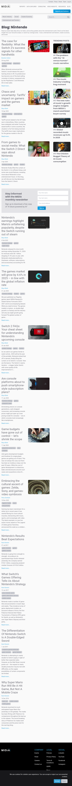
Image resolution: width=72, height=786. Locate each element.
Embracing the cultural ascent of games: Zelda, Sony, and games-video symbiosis (12, 488)
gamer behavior (17, 653)
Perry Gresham (6, 499)
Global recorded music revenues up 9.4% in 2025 (61, 135)
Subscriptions (18, 115)
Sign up (41, 209)
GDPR (48, 766)
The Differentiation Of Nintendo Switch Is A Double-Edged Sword (14, 637)
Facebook (61, 760)
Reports (22, 6)
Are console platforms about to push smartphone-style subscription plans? (13, 386)
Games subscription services (10, 597)
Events (36, 753)
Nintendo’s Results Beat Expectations (13, 538)
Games (4, 117)
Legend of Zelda (6, 504)
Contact (51, 1)
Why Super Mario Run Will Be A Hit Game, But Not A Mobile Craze (12, 688)
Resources (62, 6)
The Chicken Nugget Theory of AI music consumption (61, 159)
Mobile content (6, 599)
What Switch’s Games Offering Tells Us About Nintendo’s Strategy (14, 580)
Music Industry (8, 17)
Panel (60, 1)
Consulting (42, 6)
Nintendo (4, 452)
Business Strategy (7, 115)
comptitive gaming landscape (10, 650)
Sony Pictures (6, 507)
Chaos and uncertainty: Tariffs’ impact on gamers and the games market (14, 99)
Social (19, 17)
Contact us (38, 764)
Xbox (19, 449)
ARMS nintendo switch (8, 594)
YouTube (61, 757)
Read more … (6, 87)
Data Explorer (31, 6)
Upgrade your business (62, 11)
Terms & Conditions (50, 762)
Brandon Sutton (6, 59)
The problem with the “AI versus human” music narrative (61, 60)
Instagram (61, 764)
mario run (5, 702)
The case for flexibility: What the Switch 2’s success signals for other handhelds (13, 49)
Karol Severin (5, 544)
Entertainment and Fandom (13, 21)
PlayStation (17, 64)
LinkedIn (61, 753)
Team (64, 1)
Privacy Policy (51, 757)
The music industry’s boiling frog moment (61, 83)
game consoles (6, 549)
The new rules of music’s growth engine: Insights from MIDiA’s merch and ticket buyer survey (61, 108)
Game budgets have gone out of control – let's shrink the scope (12, 435)
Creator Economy (30, 17)
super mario (5, 247)
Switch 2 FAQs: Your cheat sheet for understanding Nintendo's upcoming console (13, 334)
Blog (68, 6)
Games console (6, 552)
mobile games (6, 705)
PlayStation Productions (8, 449)
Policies (49, 753)
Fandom (22, 165)
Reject (64, 781)
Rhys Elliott (5, 109)
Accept (57, 781)
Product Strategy (6, 64)
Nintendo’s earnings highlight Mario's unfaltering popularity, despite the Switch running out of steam (13, 227)
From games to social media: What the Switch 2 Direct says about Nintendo (13, 150)
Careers (37, 760)
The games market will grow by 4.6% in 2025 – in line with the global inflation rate (14, 279)
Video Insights (52, 6)
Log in (69, 1)
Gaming (4, 67)
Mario (14, 504)
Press (55, 1)
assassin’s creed (6, 404)
